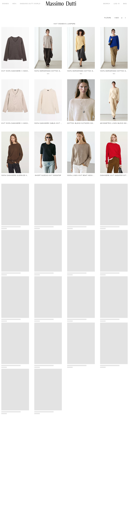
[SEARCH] (106, 3)
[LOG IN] (117, 3)
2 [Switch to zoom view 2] (121, 18)
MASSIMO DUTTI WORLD (30, 3)
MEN (14, 3)
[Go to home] (61, 3)
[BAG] (125, 3)
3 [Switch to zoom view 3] (125, 18)
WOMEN (5, 3)
